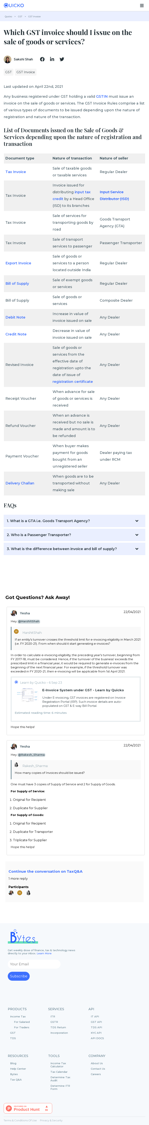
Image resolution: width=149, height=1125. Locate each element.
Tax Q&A (16, 1079)
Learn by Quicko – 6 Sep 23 (41, 682)
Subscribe (18, 976)
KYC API (96, 1032)
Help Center (18, 1068)
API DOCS (97, 1038)
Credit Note (16, 334)
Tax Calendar (59, 1071)
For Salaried (22, 1021)
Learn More (44, 953)
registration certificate (73, 382)
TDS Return (58, 1027)
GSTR (54, 1021)
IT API (95, 1016)
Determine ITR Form (60, 1087)
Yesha (25, 613)
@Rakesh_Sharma (31, 755)
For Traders (21, 1027)
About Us (97, 1063)
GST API (96, 1021)
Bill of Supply (17, 283)
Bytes (14, 1074)
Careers (96, 1074)
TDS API (96, 1027)
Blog (13, 1063)
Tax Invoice (15, 172)
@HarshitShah (28, 621)
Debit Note (15, 317)
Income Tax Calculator (58, 1065)
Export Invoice (18, 263)
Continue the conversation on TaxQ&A (45, 871)
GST (13, 1032)
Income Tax (23, 1022)
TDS (13, 1038)
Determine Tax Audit (60, 1079)
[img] (42, 59)
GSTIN (102, 96)
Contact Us (98, 1068)
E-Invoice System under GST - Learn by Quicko (83, 690)
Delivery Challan (19, 483)
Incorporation (59, 1032)
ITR (52, 1016)
